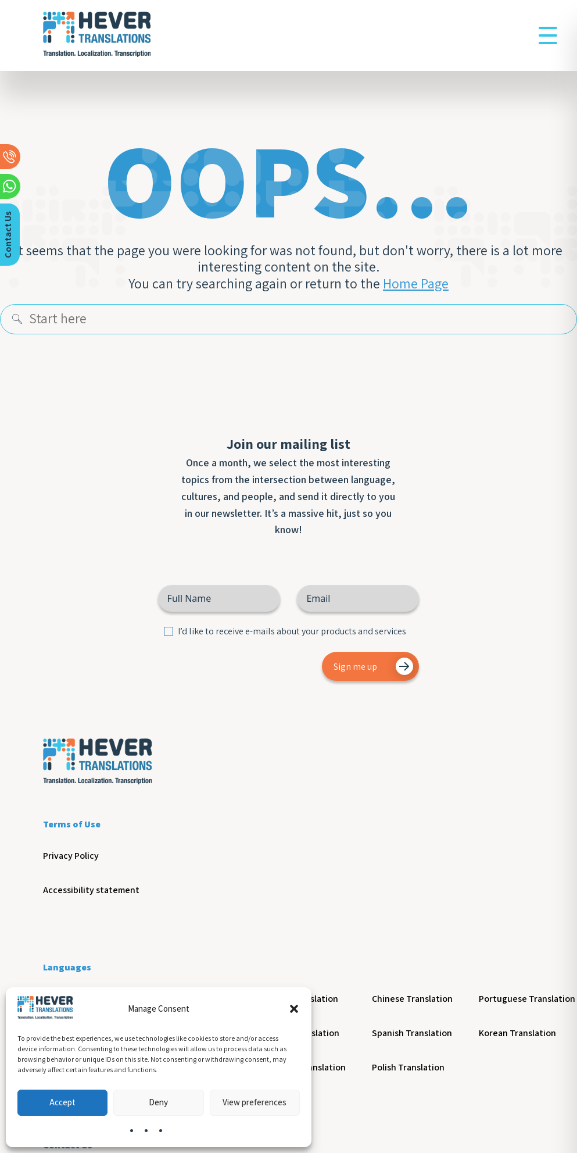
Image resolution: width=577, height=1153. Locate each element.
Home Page (416, 284)
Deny (158, 1102)
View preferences (254, 1102)
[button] (294, 1009)
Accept (62, 1102)
